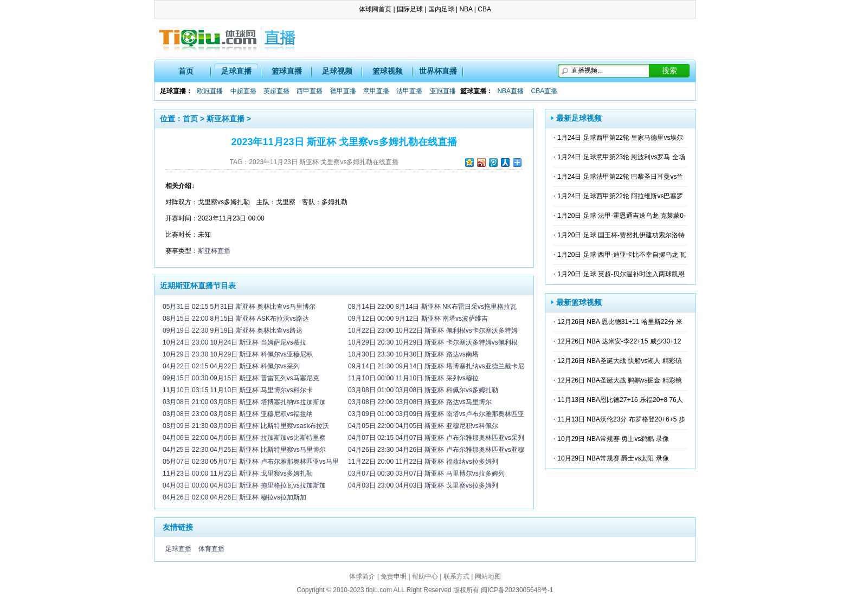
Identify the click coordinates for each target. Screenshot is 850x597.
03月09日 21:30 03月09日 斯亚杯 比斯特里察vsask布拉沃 (246, 426)
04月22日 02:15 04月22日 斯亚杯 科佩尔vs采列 (231, 366)
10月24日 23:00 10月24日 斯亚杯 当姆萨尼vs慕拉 (234, 342)
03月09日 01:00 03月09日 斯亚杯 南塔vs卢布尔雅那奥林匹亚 (436, 414)
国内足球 (441, 9)
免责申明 (394, 576)
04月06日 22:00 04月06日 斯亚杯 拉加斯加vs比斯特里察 (244, 438)
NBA (465, 9)
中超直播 (243, 91)
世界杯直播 (438, 71)
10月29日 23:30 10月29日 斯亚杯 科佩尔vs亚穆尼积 (238, 354)
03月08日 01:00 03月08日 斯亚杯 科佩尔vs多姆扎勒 (423, 390)
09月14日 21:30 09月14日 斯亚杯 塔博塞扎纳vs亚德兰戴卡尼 (436, 366)
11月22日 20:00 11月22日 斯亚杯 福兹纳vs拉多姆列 (423, 461)
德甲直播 (343, 91)
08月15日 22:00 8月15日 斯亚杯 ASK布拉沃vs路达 (236, 318)
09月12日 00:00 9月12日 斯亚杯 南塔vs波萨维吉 (418, 318)
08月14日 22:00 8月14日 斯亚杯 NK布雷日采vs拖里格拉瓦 (432, 306)
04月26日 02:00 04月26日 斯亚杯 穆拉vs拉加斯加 (234, 497)
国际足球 (410, 9)
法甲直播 (409, 91)
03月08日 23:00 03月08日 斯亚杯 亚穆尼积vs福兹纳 (238, 414)
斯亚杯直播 (225, 118)
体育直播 (211, 549)
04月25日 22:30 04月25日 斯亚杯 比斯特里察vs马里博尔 (244, 449)
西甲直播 (310, 91)
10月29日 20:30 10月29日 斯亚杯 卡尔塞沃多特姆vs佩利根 (433, 342)
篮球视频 (387, 71)
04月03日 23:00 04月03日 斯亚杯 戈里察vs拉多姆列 (423, 485)
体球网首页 (375, 9)
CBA (484, 9)
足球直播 (236, 71)
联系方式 (456, 576)
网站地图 (488, 576)
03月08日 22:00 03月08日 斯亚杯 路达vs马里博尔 (420, 402)
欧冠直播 (210, 91)
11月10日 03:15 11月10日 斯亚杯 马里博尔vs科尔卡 (238, 390)
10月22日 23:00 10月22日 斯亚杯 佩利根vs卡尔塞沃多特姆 (433, 330)
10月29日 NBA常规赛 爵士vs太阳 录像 (612, 458)
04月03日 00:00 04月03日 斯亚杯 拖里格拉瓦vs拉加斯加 (244, 485)
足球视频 (337, 71)
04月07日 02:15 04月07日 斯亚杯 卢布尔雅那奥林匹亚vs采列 (436, 438)
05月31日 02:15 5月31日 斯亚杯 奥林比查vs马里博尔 (239, 306)
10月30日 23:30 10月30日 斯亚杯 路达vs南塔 (413, 354)
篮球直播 (287, 71)
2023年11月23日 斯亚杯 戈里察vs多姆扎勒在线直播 (323, 162)
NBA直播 (510, 91)
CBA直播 (544, 91)
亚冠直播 (443, 91)
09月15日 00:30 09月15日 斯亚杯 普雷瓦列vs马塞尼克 (241, 378)
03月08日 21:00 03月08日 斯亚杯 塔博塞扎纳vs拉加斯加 (244, 402)
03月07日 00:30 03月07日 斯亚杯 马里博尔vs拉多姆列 (426, 473)
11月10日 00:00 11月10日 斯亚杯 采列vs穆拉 (413, 378)
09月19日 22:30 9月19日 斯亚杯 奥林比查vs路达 (232, 330)
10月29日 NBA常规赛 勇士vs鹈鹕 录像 (612, 439)
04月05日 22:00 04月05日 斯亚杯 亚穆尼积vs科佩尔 (423, 426)
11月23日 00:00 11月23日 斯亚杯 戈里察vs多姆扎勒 (238, 473)
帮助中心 (425, 576)
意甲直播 (376, 91)
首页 (186, 71)
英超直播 (276, 91)
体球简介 (362, 576)
